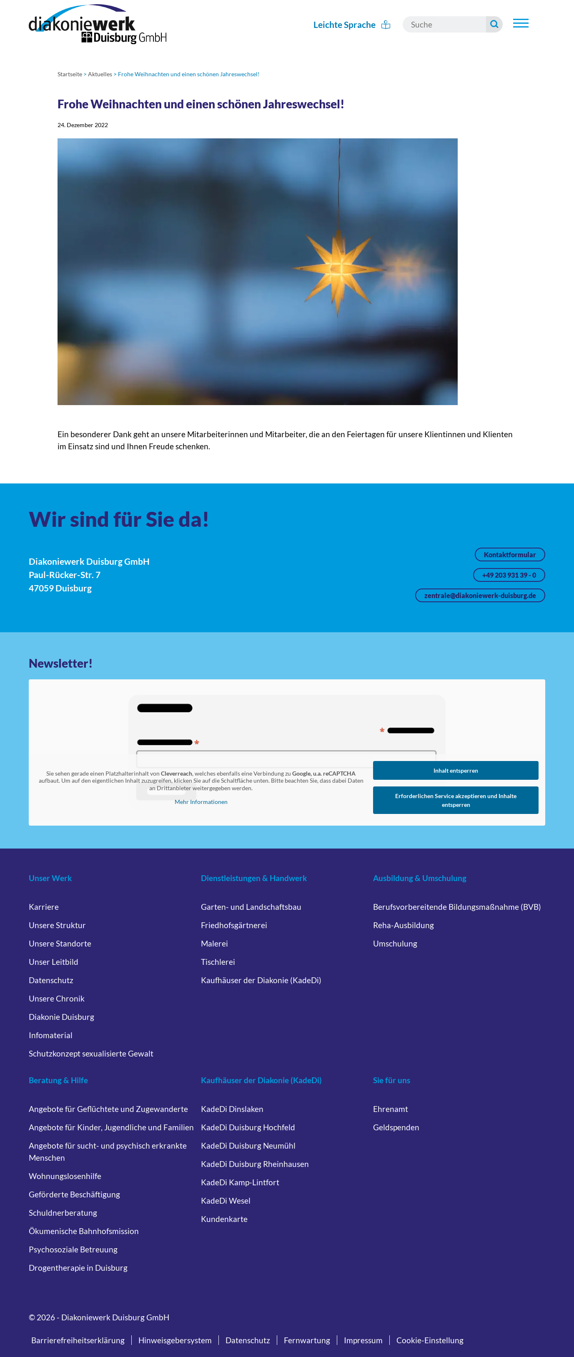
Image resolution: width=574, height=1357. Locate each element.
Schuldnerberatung (63, 1212)
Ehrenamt (390, 1109)
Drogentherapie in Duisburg (78, 1267)
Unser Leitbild (53, 961)
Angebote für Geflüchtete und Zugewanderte (108, 1109)
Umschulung (395, 943)
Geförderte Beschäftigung (74, 1194)
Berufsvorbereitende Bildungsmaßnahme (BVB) (457, 906)
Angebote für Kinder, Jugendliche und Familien (111, 1127)
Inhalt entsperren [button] (456, 770)
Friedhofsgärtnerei (234, 925)
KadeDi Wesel (226, 1200)
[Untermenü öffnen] (521, 23)
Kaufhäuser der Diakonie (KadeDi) (261, 980)
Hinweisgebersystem (175, 1340)
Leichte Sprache (351, 24)
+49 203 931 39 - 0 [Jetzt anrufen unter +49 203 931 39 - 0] (509, 575)
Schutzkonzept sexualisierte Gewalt (91, 1053)
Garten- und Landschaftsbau (251, 906)
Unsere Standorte (60, 943)
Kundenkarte (224, 1219)
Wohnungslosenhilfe (65, 1176)
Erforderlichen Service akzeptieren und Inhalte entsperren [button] (455, 800)
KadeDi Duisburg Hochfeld (248, 1127)
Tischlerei (218, 961)
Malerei (214, 943)
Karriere (44, 906)
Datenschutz (51, 980)
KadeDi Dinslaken (232, 1109)
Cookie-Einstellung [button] (430, 1340)
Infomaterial (51, 1035)
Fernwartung (307, 1340)
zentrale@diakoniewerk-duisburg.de (480, 595)
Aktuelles (100, 74)
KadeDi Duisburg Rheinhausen (255, 1164)
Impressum (363, 1340)
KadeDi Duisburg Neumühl (248, 1145)
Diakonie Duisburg (61, 1017)
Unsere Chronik (57, 998)
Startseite (70, 74)
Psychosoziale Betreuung (73, 1249)
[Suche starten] (494, 24)
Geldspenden (396, 1127)
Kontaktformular (510, 554)
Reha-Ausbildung (403, 925)
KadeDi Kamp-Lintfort (240, 1182)
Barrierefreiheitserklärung (78, 1340)
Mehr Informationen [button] (200, 801)
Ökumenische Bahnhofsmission (84, 1231)
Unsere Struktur (57, 925)
